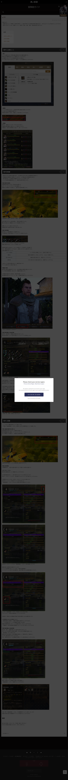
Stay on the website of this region (34, 398)
